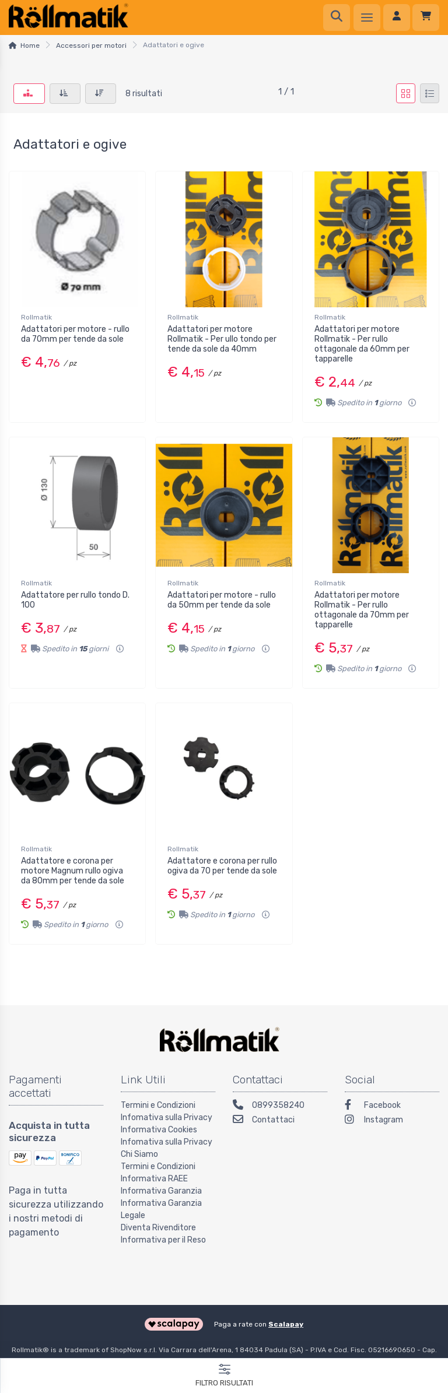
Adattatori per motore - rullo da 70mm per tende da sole (75, 334)
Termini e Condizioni (158, 1105)
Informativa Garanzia (161, 1191)
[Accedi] (396, 17)
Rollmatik (36, 317)
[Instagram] (392, 1121)
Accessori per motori (91, 45)
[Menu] (367, 17)
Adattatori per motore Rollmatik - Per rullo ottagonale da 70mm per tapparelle (361, 609)
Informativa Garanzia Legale (161, 1209)
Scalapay (285, 1324)
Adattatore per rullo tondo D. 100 (75, 600)
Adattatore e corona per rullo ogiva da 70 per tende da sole (222, 866)
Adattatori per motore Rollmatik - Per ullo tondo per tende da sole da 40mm (221, 339)
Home (30, 45)
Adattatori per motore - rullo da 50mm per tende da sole (221, 600)
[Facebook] (392, 1106)
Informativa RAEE (154, 1179)
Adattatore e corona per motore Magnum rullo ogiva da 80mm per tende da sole (72, 871)
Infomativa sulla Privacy (166, 1117)
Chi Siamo (139, 1154)
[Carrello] (425, 17)
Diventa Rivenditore (158, 1228)
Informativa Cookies (159, 1130)
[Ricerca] (337, 17)
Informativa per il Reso (163, 1240)
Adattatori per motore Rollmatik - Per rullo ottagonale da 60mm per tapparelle (362, 343)
